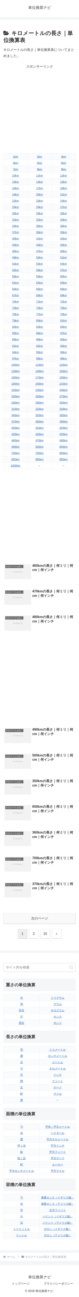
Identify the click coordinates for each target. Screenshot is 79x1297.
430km (15, 434)
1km (15, 156)
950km (63, 459)
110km (39, 364)
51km (63, 257)
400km (15, 427)
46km (15, 251)
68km (39, 295)
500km (39, 446)
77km (39, 314)
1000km (15, 465)
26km (39, 207)
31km (15, 219)
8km (39, 169)
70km (15, 301)
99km (63, 358)
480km (63, 440)
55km (15, 270)
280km (15, 402)
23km (39, 200)
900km (39, 459)
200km (39, 383)
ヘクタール (57, 1133)
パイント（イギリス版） (58, 1216)
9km (63, 169)
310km (15, 408)
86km (39, 333)
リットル (21, 1235)
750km (39, 453)
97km (15, 358)
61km (15, 282)
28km (15, 213)
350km (39, 415)
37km (15, 232)
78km (63, 314)
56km (39, 270)
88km (15, 339)
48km (63, 251)
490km (15, 446)
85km (15, 333)
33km (63, 219)
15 (45, 933)
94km (15, 352)
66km (63, 289)
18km (63, 188)
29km (39, 213)
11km (39, 175)
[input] (39, 967)
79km (15, 320)
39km (63, 232)
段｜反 (21, 1158)
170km (39, 377)
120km (63, 364)
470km (39, 440)
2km (39, 156)
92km (39, 345)
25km (15, 207)
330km (63, 408)
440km (39, 434)
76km (15, 314)
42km (63, 238)
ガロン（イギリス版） (57, 1229)
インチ (58, 1074)
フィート (57, 1081)
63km (63, 282)
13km (15, 181)
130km (15, 371)
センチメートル (57, 1056)
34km (15, 226)
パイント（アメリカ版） (58, 1222)
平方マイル (57, 1170)
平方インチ (57, 1145)
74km (39, 307)
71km (39, 301)
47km (39, 251)
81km (63, 320)
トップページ (20, 1283)
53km (39, 263)
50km (39, 257)
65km (39, 289)
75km (63, 307)
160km (15, 377)
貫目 (21, 1023)
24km (63, 200)
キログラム (57, 1010)
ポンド (58, 1023)
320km (39, 408)
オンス (58, 1016)
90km (63, 339)
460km (15, 440)
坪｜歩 (21, 1145)
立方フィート (57, 1210)
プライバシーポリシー (58, 1283)
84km (63, 326)
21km (63, 194)
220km (15, 390)
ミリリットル (21, 1229)
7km (15, 169)
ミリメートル (57, 1049)
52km (15, 263)
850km (15, 459)
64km (15, 289)
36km (63, 226)
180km (63, 377)
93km (63, 345)
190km (15, 383)
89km (39, 339)
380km (39, 421)
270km (63, 396)
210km (63, 383)
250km (15, 396)
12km (63, 175)
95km (39, 352)
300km (63, 402)
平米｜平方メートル (57, 1126)
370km (15, 421)
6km (63, 162)
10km (15, 175)
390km (63, 421)
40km (15, 238)
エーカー (57, 1164)
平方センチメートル (21, 1170)
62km (39, 282)
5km (39, 162)
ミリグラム (57, 997)
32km (39, 219)
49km (15, 257)
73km (15, 307)
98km (39, 358)
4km (15, 162)
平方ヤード (57, 1158)
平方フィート (57, 1152)
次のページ (39, 918)
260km (39, 396)
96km (63, 352)
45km (63, 244)
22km (15, 200)
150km (63, 371)
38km (39, 232)
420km (63, 427)
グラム (58, 1004)
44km (39, 244)
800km (63, 453)
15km (63, 181)
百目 (21, 1010)
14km (39, 181)
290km (39, 402)
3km (63, 156)
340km (15, 415)
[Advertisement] (39, 109)
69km (63, 295)
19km (15, 194)
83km (39, 326)
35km (39, 226)
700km (15, 453)
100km (15, 364)
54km (63, 263)
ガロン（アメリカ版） (57, 1235)
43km (15, 244)
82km (15, 326)
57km (63, 270)
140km (39, 371)
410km (39, 427)
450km (63, 434)
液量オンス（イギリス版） (57, 1197)
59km (39, 276)
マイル (58, 1093)
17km (39, 188)
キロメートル (57, 1068)
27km (63, 207)
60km (63, 276)
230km (39, 390)
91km (15, 345)
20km (39, 194)
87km (63, 333)
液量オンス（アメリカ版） (57, 1203)
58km (15, 276)
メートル (57, 1062)
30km (63, 213)
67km (15, 295)
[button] (71, 967)
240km (63, 390)
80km (39, 320)
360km (63, 415)
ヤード (58, 1087)
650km (63, 446)
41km (39, 238)
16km (15, 188)
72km (63, 301)
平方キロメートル (57, 1139)
